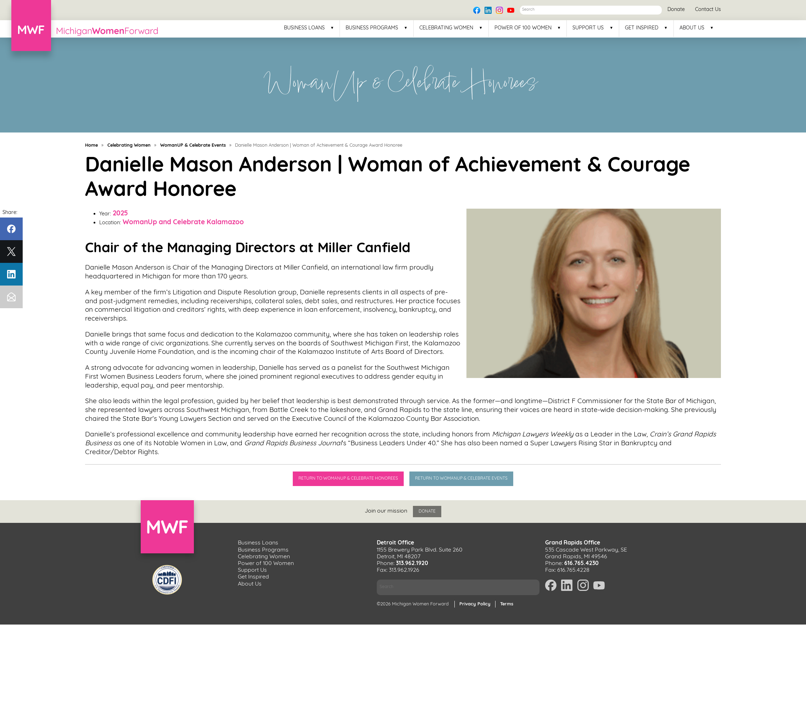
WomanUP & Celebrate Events (193, 145)
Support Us (588, 28)
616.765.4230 (581, 562)
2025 (120, 213)
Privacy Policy (475, 602)
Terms (506, 602)
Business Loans (304, 28)
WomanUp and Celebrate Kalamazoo (183, 222)
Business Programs (372, 28)
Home (91, 145)
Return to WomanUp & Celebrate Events (462, 478)
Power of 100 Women (523, 28)
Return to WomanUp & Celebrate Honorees (347, 478)
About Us (691, 28)
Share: (9, 212)
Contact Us (708, 9)
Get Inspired (641, 28)
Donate (676, 9)
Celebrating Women (446, 28)
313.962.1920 (412, 562)
